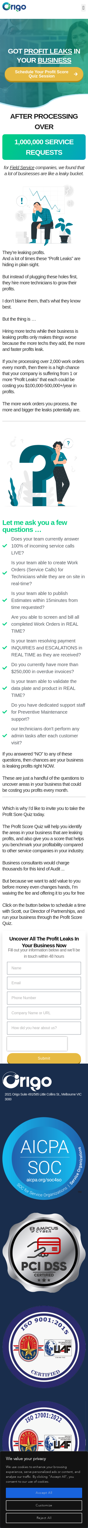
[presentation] (37, 1044)
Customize (44, 1505)
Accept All (44, 1493)
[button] (83, 8)
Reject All (44, 1518)
